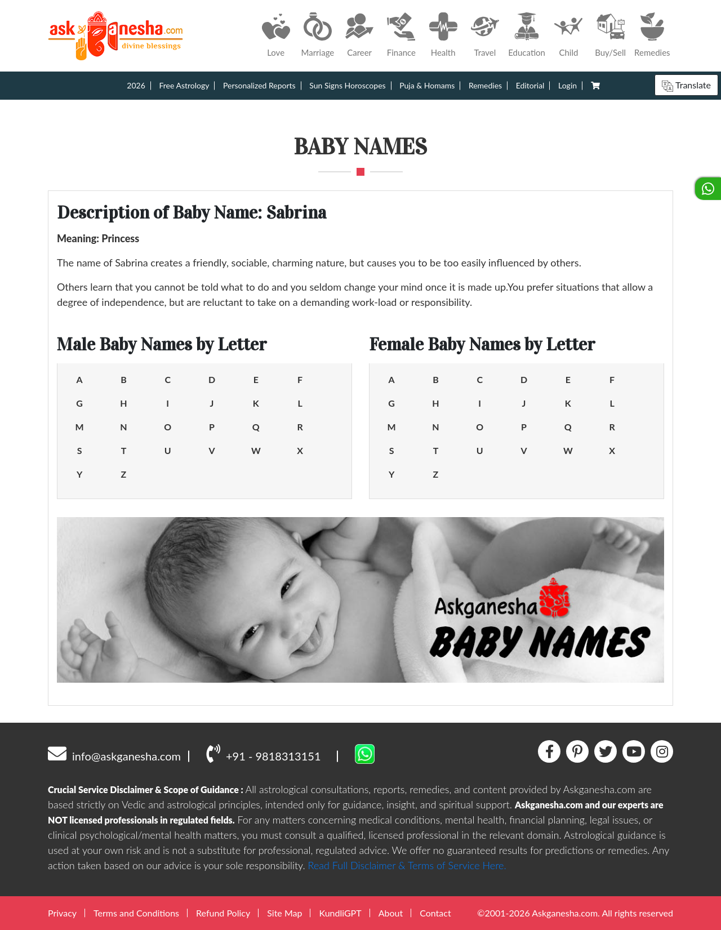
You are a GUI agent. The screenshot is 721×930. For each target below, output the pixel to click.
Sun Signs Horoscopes (347, 85)
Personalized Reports (259, 85)
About (391, 912)
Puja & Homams (427, 85)
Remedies (485, 85)
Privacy (62, 912)
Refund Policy (223, 912)
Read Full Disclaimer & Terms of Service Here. (407, 865)
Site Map (284, 912)
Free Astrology (184, 85)
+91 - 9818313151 (263, 753)
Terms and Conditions (136, 912)
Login (567, 85)
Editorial (530, 85)
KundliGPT (340, 912)
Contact (435, 912)
